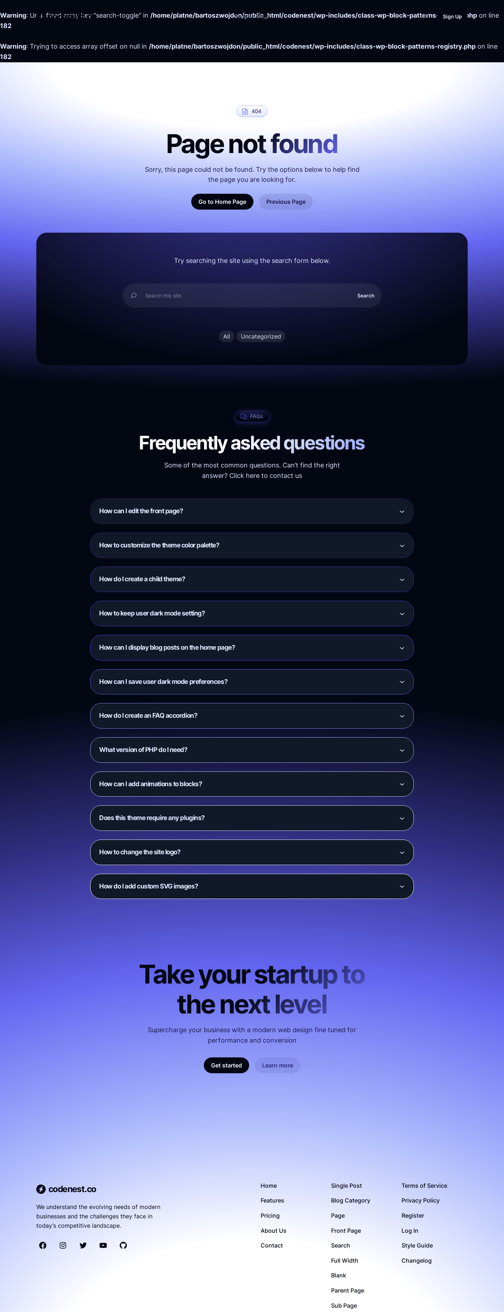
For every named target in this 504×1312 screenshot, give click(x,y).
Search (366, 295)
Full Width (344, 1260)
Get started (226, 1065)
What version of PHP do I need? (143, 749)
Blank (338, 1275)
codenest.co (72, 16)
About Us (274, 1230)
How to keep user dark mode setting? (152, 613)
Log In (410, 1230)
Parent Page (347, 1290)
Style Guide (417, 1245)
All (226, 336)
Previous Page (286, 201)
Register (413, 1215)
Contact (272, 1245)
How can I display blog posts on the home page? (167, 647)
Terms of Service (424, 1185)
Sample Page (252, 16)
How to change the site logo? (139, 852)
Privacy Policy (421, 1200)
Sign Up (452, 16)
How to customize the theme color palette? (159, 545)
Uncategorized (261, 336)
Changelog (417, 1260)
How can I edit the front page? (141, 511)
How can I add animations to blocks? (150, 784)
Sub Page (344, 1305)
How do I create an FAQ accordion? (148, 715)
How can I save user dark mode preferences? (163, 681)
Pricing (270, 1215)
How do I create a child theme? (142, 579)
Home (269, 1185)
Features (272, 1200)
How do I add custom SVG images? (148, 886)
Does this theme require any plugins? (152, 817)
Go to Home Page (222, 201)
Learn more (277, 1065)
